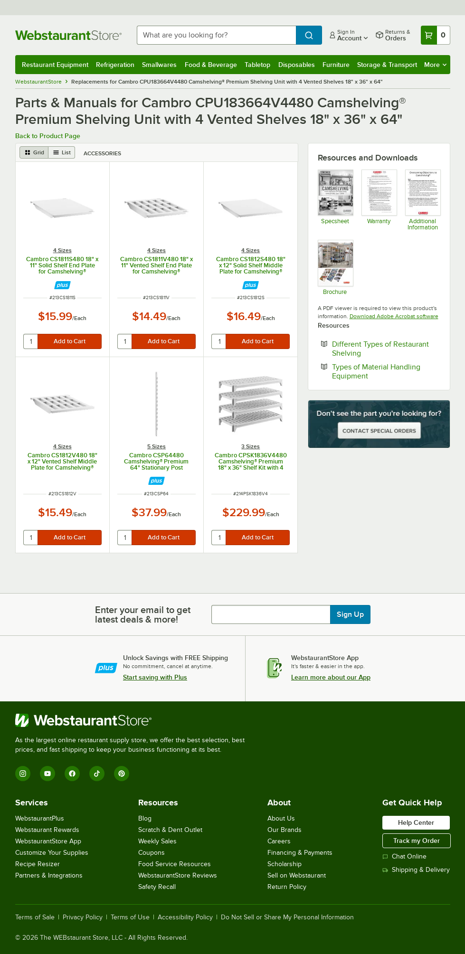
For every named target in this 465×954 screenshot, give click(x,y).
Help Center (416, 822)
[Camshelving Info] (422, 200)
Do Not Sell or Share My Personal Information (287, 917)
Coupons (151, 852)
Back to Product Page (47, 136)
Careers (279, 841)
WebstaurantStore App (48, 841)
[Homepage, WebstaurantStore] (68, 35)
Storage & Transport (387, 64)
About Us (281, 818)
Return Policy (286, 886)
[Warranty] (378, 200)
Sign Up (350, 614)
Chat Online (404, 856)
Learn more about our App (330, 677)
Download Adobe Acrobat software (394, 316)
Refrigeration (115, 64)
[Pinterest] (121, 773)
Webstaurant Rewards (47, 829)
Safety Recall (157, 886)
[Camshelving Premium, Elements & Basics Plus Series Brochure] (335, 267)
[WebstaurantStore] (134, 720)
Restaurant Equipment (55, 64)
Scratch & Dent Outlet (170, 829)
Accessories (102, 153)
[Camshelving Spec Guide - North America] (335, 200)
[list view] (61, 152)
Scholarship (284, 864)
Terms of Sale (35, 917)
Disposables (296, 64)
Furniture (336, 64)
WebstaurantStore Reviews (177, 875)
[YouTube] (47, 773)
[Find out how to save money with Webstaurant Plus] (62, 285)
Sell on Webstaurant (296, 875)
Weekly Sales (157, 841)
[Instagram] (22, 773)
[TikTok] (96, 773)
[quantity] (31, 341)
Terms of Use (130, 917)
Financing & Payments (299, 852)
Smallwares (159, 64)
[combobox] (216, 35)
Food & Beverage (211, 64)
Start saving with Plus (155, 677)
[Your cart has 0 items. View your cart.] (435, 35)
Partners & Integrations (49, 875)
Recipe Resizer (37, 864)
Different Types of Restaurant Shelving (380, 348)
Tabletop (257, 64)
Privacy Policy (83, 917)
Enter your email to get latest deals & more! (142, 614)
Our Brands (284, 829)
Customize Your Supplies (51, 852)
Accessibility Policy (185, 917)
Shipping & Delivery (416, 869)
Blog (145, 818)
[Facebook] (72, 773)
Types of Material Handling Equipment (379, 371)
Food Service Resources (174, 864)
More (435, 64)
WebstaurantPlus (39, 818)
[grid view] (33, 152)
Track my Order (416, 840)
